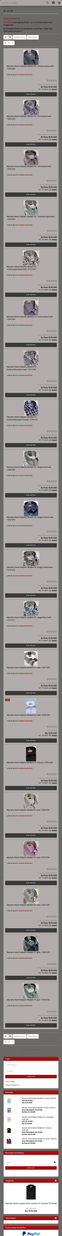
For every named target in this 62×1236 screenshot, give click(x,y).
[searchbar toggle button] (47, 3)
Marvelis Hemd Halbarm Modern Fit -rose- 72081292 (28, 810)
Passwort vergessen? (12, 1085)
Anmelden (31, 1076)
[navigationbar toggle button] (59, 3)
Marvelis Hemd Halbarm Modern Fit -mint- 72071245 (28, 905)
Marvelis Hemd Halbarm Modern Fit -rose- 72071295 (28, 857)
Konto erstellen (10, 1081)
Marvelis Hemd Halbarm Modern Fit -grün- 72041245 (28, 1000)
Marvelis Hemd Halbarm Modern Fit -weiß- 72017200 (28, 667)
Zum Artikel (31, 94)
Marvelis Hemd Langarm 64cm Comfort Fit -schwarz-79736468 (31, 1203)
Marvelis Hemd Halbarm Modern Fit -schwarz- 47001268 (30, 762)
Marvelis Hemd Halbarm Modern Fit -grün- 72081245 (28, 952)
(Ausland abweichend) (25, 74)
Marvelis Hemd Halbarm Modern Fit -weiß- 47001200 (28, 715)
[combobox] (19, 37)
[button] (5, 37)
